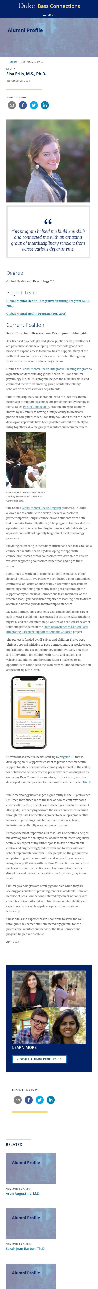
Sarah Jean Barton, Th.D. (26, 1248)
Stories (13, 61)
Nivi (85, 782)
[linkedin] (45, 105)
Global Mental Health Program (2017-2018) (36, 313)
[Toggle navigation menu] (49, 14)
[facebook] (23, 105)
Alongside (63, 757)
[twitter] (34, 105)
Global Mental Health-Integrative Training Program (55, 369)
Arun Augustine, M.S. (23, 1193)
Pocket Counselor (34, 406)
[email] (12, 105)
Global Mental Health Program (41, 507)
